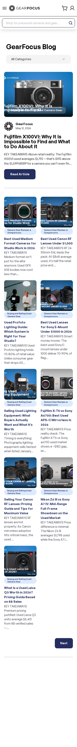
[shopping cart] (65, 8)
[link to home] (24, 8)
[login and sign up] (72, 8)
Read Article (19, 174)
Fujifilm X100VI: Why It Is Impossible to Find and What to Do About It (37, 141)
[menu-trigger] (4, 8)
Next (64, 643)
